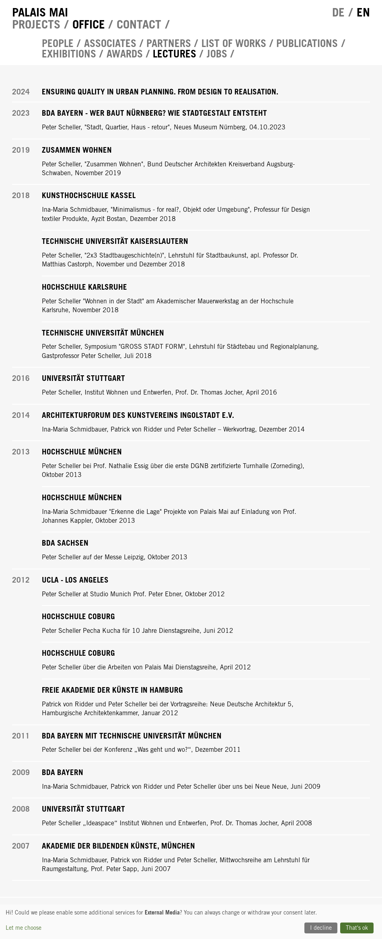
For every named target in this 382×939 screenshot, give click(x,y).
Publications (307, 43)
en (363, 12)
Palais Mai (40, 12)
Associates (110, 43)
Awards (125, 54)
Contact (139, 24)
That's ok (357, 928)
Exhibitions (69, 54)
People (58, 43)
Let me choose (23, 928)
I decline (321, 928)
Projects (36, 24)
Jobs (217, 54)
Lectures (174, 54)
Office (88, 24)
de (338, 12)
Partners (168, 43)
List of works (233, 43)
